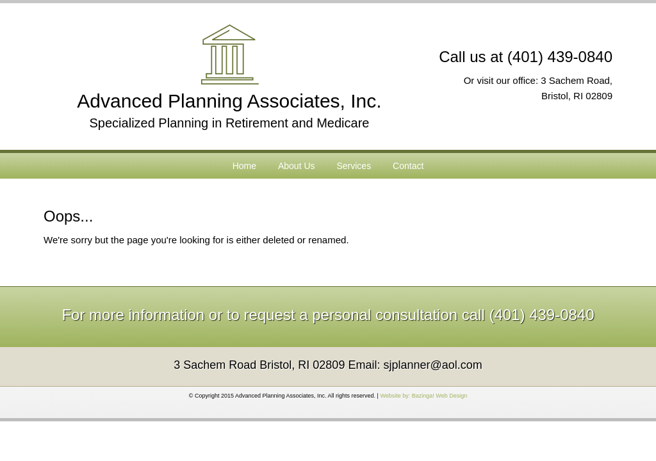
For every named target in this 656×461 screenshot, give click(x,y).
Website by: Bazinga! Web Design (423, 395)
